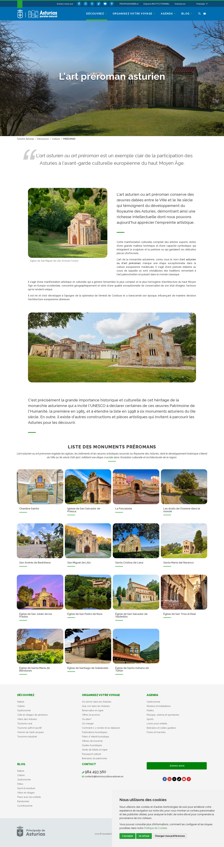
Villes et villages (26, 792)
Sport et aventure (26, 788)
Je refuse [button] (144, 836)
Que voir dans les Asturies (96, 706)
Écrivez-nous (176, 766)
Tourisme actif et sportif (29, 727)
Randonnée (23, 801)
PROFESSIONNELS (129, 3)
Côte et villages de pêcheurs (32, 714)
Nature (20, 701)
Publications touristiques (94, 732)
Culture (21, 706)
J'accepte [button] (127, 836)
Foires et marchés (156, 732)
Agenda (152, 695)
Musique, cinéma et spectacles (163, 714)
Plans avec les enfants (29, 797)
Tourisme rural (24, 723)
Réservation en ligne (92, 710)
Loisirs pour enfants (157, 723)
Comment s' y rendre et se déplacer (101, 727)
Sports (150, 719)
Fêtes (20, 784)
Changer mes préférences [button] (170, 836)
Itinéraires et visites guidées (161, 727)
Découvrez (25, 695)
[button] (201, 3)
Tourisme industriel (27, 736)
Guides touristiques (92, 745)
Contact (89, 764)
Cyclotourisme (25, 805)
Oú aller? (86, 719)
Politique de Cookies (155, 828)
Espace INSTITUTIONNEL (157, 3)
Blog (21, 764)
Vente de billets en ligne (94, 749)
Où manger (88, 723)
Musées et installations (159, 706)
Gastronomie (24, 710)
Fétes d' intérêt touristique (95, 736)
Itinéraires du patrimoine (94, 758)
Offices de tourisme (92, 741)
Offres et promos (91, 714)
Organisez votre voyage (101, 695)
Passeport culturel (91, 754)
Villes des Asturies (27, 719)
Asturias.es (180, 3)
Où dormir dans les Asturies (96, 701)
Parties (150, 710)
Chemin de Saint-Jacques (30, 732)
